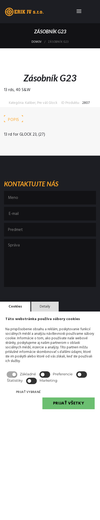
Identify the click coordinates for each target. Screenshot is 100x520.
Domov (36, 42)
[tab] (13, 120)
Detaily (45, 306)
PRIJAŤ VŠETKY (68, 403)
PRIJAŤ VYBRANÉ (28, 392)
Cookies (15, 306)
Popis (13, 120)
